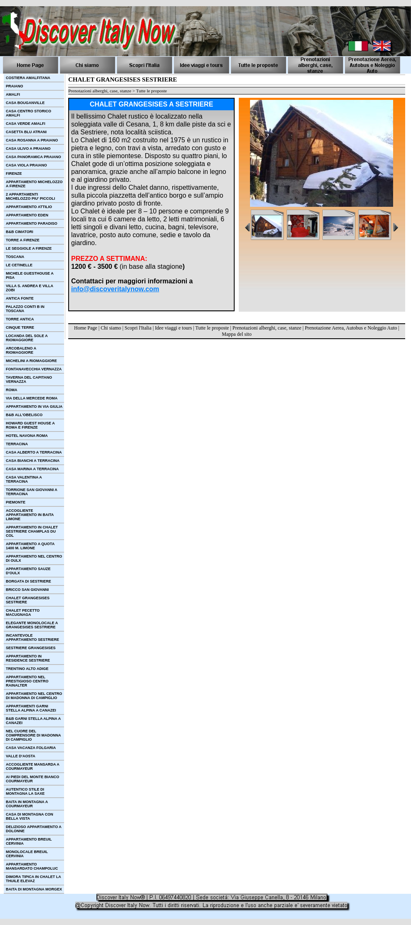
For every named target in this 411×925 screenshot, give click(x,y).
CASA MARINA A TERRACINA (32, 469)
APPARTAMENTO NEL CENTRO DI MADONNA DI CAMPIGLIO (34, 696)
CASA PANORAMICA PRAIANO (33, 157)
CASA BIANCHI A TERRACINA (32, 461)
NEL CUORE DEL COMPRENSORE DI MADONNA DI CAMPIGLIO (33, 735)
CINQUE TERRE (20, 327)
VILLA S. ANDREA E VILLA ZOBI (29, 288)
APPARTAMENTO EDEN (27, 215)
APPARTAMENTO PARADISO (31, 223)
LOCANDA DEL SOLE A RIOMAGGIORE (27, 338)
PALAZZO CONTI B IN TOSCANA (25, 309)
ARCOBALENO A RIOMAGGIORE (21, 350)
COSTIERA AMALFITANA (28, 78)
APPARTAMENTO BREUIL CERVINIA (29, 841)
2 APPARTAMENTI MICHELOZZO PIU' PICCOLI (30, 196)
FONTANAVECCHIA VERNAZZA (34, 369)
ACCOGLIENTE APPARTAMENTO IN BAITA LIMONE (30, 514)
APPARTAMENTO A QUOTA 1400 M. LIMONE (30, 546)
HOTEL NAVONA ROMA (27, 436)
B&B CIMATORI (19, 232)
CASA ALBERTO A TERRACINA (34, 452)
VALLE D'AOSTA (20, 756)
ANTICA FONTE (20, 298)
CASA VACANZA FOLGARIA (31, 748)
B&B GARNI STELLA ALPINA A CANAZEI (33, 721)
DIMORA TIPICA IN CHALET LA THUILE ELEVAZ (33, 879)
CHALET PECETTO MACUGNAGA (23, 612)
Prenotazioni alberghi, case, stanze (267, 328)
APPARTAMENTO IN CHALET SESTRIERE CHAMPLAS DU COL (32, 531)
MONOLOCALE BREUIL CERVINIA (27, 854)
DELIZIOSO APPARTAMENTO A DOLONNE (34, 829)
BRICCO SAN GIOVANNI (27, 590)
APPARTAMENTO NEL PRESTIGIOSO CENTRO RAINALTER (27, 681)
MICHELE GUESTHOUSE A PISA (30, 275)
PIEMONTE (15, 502)
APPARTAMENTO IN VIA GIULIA (34, 406)
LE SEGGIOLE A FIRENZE (29, 248)
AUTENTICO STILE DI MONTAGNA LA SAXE (25, 791)
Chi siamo (111, 328)
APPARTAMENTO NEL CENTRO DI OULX (34, 558)
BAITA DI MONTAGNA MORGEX (34, 889)
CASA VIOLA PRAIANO (26, 165)
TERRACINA (17, 444)
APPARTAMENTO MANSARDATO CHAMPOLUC (32, 866)
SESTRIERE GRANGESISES (31, 648)
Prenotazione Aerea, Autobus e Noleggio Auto (351, 328)
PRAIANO (14, 86)
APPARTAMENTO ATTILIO (29, 207)
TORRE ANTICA (20, 319)
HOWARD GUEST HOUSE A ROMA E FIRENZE (30, 425)
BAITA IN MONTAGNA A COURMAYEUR (27, 804)
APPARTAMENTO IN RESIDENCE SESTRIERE (28, 658)
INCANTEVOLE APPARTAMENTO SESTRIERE (32, 637)
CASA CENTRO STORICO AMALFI (28, 113)
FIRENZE (14, 173)
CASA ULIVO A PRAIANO (28, 148)
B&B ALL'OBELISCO (24, 415)
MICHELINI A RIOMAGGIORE (31, 361)
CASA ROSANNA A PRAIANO (32, 140)
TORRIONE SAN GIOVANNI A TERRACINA (31, 492)
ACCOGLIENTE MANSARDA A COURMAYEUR (32, 766)
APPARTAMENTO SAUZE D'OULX (28, 571)
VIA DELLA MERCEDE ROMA (31, 398)
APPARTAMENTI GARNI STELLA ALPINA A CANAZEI (31, 708)
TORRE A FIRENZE (23, 240)
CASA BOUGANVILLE (25, 103)
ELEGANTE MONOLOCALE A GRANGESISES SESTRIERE (32, 625)
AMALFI (13, 94)
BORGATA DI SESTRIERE (28, 581)
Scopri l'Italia (137, 328)
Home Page (85, 328)
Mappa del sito (236, 334)
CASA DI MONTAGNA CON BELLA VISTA (29, 816)
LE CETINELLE (19, 265)
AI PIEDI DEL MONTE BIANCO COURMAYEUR (32, 779)
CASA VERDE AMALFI (25, 124)
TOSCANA (15, 257)
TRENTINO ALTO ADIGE (27, 669)
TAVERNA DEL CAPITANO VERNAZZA (29, 379)
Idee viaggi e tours (173, 328)
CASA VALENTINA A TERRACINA (24, 479)
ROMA (11, 390)
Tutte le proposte (212, 328)
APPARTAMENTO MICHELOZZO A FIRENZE (34, 184)
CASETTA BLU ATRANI (26, 132)
